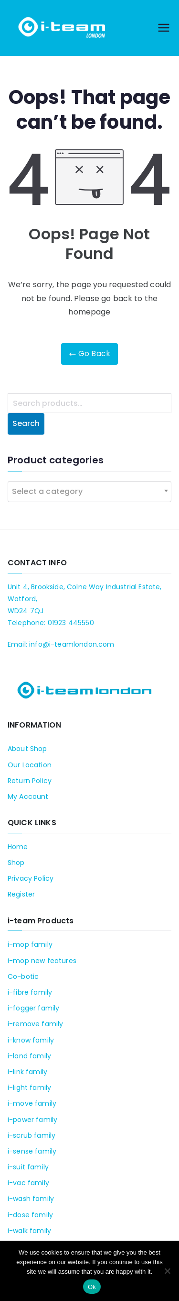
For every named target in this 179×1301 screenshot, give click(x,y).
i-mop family (30, 944)
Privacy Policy (30, 878)
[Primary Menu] (163, 27)
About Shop (27, 748)
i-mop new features (42, 960)
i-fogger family (33, 1008)
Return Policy (30, 780)
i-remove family (35, 1024)
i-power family (32, 1119)
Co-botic (23, 976)
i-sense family (32, 1151)
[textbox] (50, 491)
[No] (167, 1271)
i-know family (31, 1040)
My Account (28, 796)
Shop (16, 862)
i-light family (29, 1087)
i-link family (27, 1072)
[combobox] (89, 491)
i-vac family (28, 1183)
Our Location (30, 765)
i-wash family (31, 1198)
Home (18, 847)
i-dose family (30, 1215)
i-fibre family (30, 992)
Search (26, 423)
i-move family (32, 1103)
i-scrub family (31, 1135)
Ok (92, 1286)
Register (21, 894)
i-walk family (29, 1230)
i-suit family (28, 1167)
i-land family (29, 1056)
